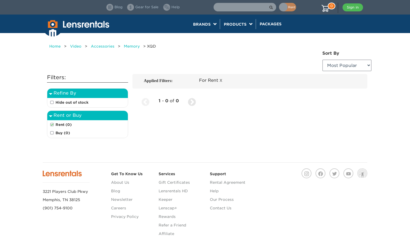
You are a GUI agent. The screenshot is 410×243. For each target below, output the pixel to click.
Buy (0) (63, 133)
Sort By (330, 53)
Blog (115, 191)
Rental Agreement (227, 182)
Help (214, 191)
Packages (271, 24)
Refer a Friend (172, 225)
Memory (132, 46)
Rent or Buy (68, 115)
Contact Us (220, 208)
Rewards (167, 217)
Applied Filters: (158, 80)
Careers (118, 208)
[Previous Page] (145, 101)
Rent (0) (64, 124)
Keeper (166, 199)
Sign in (353, 7)
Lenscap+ (168, 208)
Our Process (222, 199)
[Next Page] (191, 101)
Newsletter (122, 199)
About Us (120, 182)
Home (55, 46)
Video (75, 46)
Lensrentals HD (173, 191)
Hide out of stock (72, 102)
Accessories (102, 46)
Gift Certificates (174, 182)
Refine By (65, 93)
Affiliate (166, 234)
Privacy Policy (125, 217)
